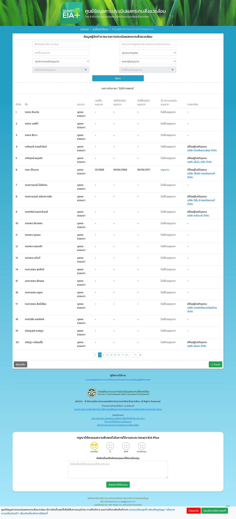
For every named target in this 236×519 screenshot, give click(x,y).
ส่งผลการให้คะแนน (118, 485)
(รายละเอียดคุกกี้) (138, 509)
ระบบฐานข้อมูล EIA (93, 379)
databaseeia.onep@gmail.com (120, 501)
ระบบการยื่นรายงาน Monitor (113, 379)
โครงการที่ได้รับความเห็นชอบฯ (118, 421)
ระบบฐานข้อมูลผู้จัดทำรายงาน (139, 379)
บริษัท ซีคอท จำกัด (196, 346)
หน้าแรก (84, 29)
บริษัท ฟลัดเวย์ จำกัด (198, 215)
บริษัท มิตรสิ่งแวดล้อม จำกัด (202, 150)
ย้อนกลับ (20, 364)
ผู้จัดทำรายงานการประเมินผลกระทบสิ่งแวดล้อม (118, 425)
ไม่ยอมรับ (194, 511)
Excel (215, 364)
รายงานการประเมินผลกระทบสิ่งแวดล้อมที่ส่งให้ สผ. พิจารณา (118, 418)
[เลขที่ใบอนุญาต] (60, 53)
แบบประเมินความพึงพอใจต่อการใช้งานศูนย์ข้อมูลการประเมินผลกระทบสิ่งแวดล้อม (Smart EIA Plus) (118, 409)
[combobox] (60, 44)
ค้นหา (118, 78)
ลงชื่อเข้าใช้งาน (100, 29)
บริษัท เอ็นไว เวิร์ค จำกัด (199, 162)
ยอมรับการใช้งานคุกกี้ (214, 511)
